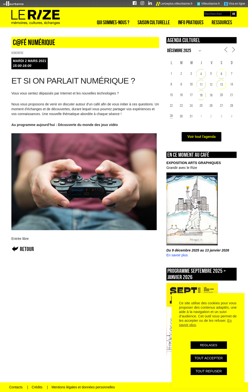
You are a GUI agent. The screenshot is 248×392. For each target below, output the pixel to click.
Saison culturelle (154, 22)
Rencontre (17, 53)
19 (210, 95)
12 (210, 84)
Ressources (222, 22)
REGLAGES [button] (208, 345)
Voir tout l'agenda (201, 136)
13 (221, 84)
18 (201, 95)
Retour (27, 249)
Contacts (16, 387)
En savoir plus (177, 255)
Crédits (37, 387)
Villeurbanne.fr (208, 4)
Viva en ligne (234, 4)
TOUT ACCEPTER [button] (208, 358)
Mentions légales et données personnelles (83, 387)
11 (201, 84)
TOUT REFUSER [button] (208, 371)
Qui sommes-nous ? (113, 22)
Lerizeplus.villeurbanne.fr (174, 4)
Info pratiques (190, 22)
